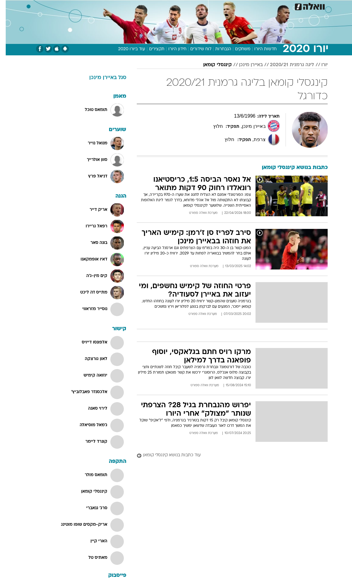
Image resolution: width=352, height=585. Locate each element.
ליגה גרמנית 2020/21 (286, 65)
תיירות (150, 6)
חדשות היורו (260, 49)
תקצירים (151, 49)
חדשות (272, 6)
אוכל (187, 6)
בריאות (170, 6)
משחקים (237, 49)
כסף (202, 6)
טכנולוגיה (130, 6)
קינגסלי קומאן (211, 65)
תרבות (235, 6)
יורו (319, 65)
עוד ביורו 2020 (125, 49)
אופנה (110, 6)
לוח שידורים (195, 49)
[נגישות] (8, 5)
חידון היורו (172, 49)
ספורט (253, 6)
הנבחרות (217, 49)
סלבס (217, 6)
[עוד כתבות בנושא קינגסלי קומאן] (226, 455)
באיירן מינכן (245, 65)
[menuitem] (268, 6)
